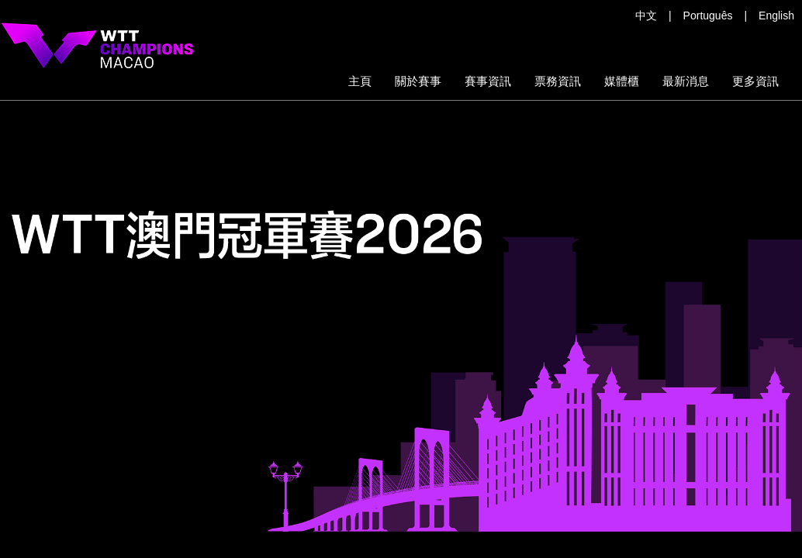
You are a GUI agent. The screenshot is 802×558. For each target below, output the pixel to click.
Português (708, 15)
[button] (558, 81)
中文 (646, 15)
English (776, 15)
